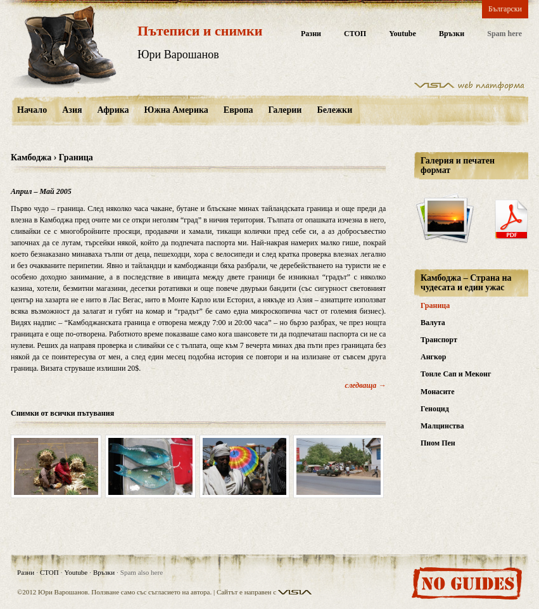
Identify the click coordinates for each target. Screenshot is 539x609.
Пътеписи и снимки (199, 31)
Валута (433, 322)
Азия (72, 110)
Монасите (438, 391)
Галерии (285, 110)
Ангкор (433, 356)
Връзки (451, 34)
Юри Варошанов (178, 54)
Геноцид (435, 408)
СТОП (355, 34)
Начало (32, 110)
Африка (113, 110)
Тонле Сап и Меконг (456, 373)
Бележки (334, 110)
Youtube (402, 34)
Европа (238, 110)
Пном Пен (438, 443)
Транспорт (439, 339)
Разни (311, 34)
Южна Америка (176, 110)
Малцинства (442, 425)
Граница (435, 305)
